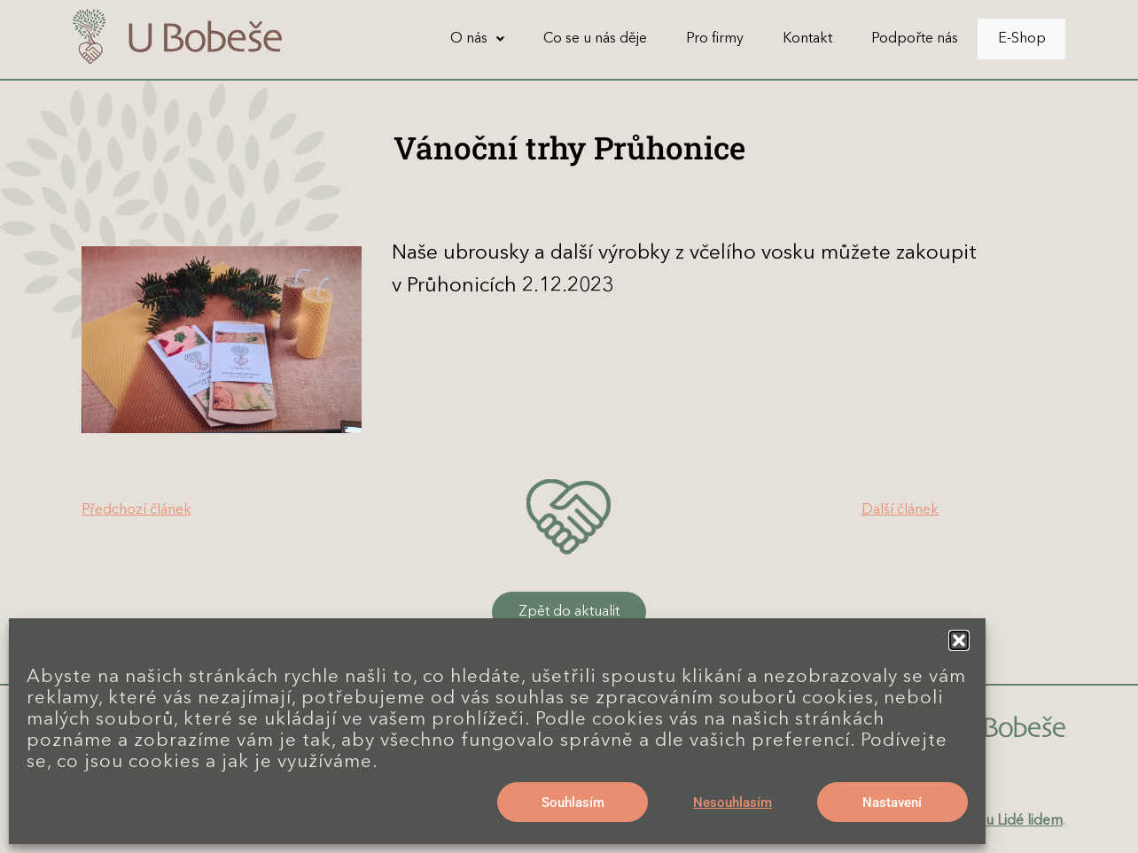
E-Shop (1012, 39)
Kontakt (789, 39)
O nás (459, 39)
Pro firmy (696, 39)
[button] (959, 640)
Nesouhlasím (732, 802)
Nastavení (892, 802)
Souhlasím (573, 802)
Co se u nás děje (576, 39)
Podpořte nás (896, 39)
